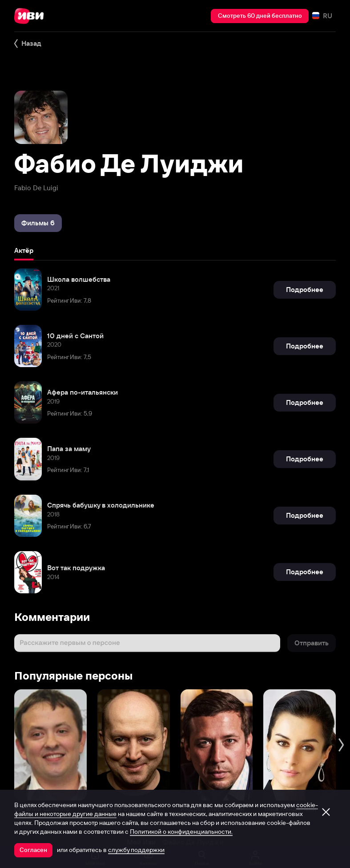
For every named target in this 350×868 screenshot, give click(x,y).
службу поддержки (136, 849)
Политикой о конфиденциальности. (181, 831)
